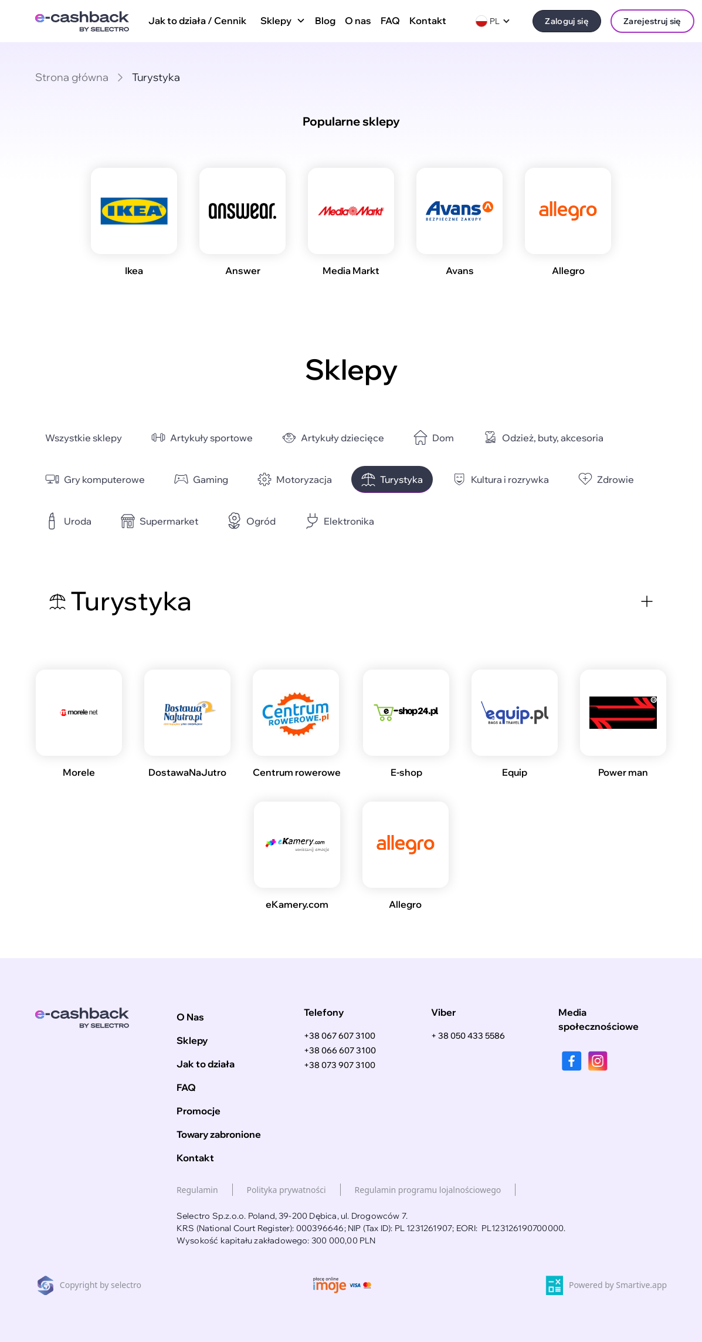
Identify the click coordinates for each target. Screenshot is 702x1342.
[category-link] (83, 438)
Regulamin (197, 1189)
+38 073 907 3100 (339, 1065)
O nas (358, 20)
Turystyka (156, 77)
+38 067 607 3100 (339, 1035)
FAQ (390, 20)
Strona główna (71, 77)
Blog (325, 20)
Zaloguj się (567, 21)
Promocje (199, 1111)
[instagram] (598, 1061)
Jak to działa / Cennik (197, 20)
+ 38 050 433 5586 (468, 1035)
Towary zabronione (219, 1134)
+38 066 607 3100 (340, 1050)
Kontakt (427, 20)
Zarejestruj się (652, 21)
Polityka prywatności (286, 1189)
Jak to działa (206, 1064)
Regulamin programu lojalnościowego (428, 1189)
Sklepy (192, 1040)
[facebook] (571, 1061)
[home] (82, 21)
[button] (280, 21)
